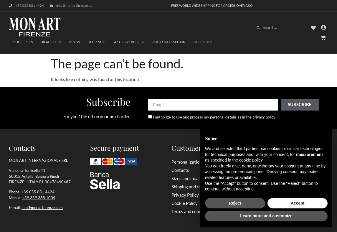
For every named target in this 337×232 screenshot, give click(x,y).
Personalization (168, 42)
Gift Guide (204, 42)
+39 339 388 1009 (38, 197)
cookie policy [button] (250, 160)
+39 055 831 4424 (37, 192)
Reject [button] (235, 203)
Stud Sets (97, 42)
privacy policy (263, 117)
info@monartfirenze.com (42, 207)
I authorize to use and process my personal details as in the (214, 117)
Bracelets (51, 42)
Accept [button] (298, 203)
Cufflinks (23, 42)
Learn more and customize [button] (266, 215)
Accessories (129, 42)
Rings (74, 42)
